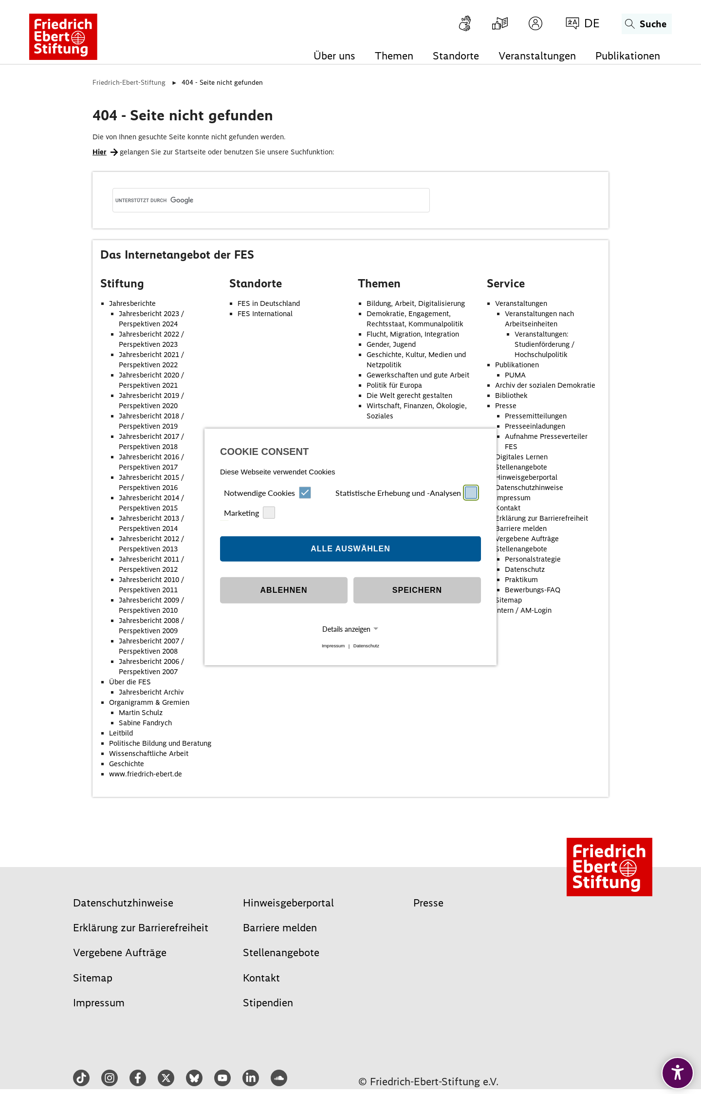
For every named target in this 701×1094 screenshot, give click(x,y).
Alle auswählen (350, 549)
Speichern (417, 590)
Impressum (333, 646)
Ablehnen (284, 590)
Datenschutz (366, 646)
